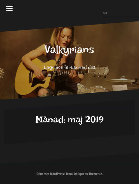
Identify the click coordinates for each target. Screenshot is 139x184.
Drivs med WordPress (50, 173)
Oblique (79, 173)
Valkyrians (69, 52)
